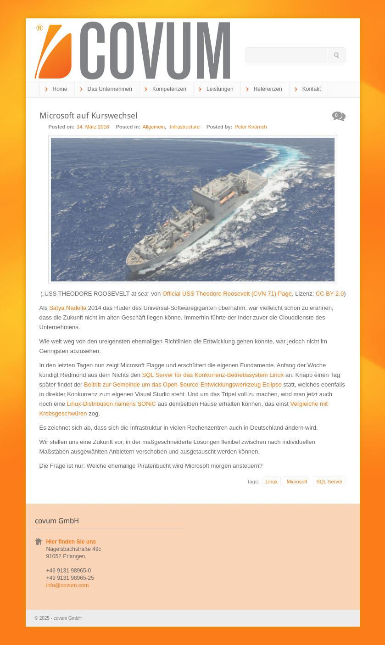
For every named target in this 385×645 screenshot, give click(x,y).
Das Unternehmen (110, 89)
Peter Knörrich (250, 126)
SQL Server (329, 481)
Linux (272, 481)
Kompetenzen (169, 89)
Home (60, 89)
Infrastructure (185, 126)
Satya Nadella (67, 307)
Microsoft (297, 481)
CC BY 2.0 (330, 293)
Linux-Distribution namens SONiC (111, 403)
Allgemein (154, 126)
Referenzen (268, 89)
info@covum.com (67, 585)
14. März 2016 (93, 126)
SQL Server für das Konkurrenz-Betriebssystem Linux (213, 374)
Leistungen (220, 89)
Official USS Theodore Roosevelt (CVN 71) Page (227, 293)
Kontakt (311, 89)
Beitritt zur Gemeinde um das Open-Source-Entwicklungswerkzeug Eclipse (183, 384)
